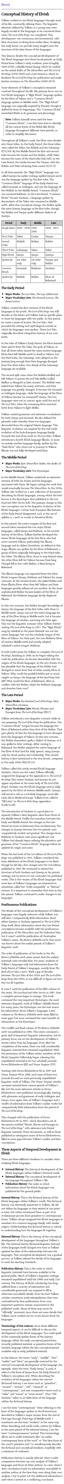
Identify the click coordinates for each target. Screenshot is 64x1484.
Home (5, 4)
